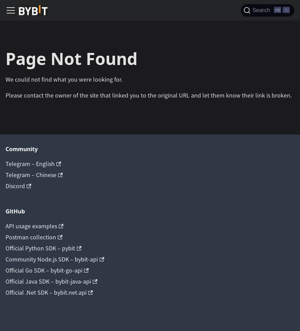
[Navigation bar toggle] (11, 10)
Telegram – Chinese (34, 175)
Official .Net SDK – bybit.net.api (49, 292)
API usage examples (34, 226)
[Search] (267, 10)
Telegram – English (33, 163)
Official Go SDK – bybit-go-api (47, 270)
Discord (18, 186)
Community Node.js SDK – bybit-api (55, 259)
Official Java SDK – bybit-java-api (51, 281)
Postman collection (34, 237)
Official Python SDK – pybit (43, 248)
